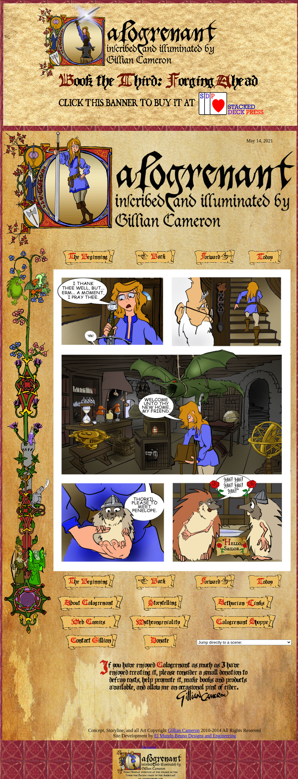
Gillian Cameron (183, 730)
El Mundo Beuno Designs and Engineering (195, 735)
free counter (149, 747)
